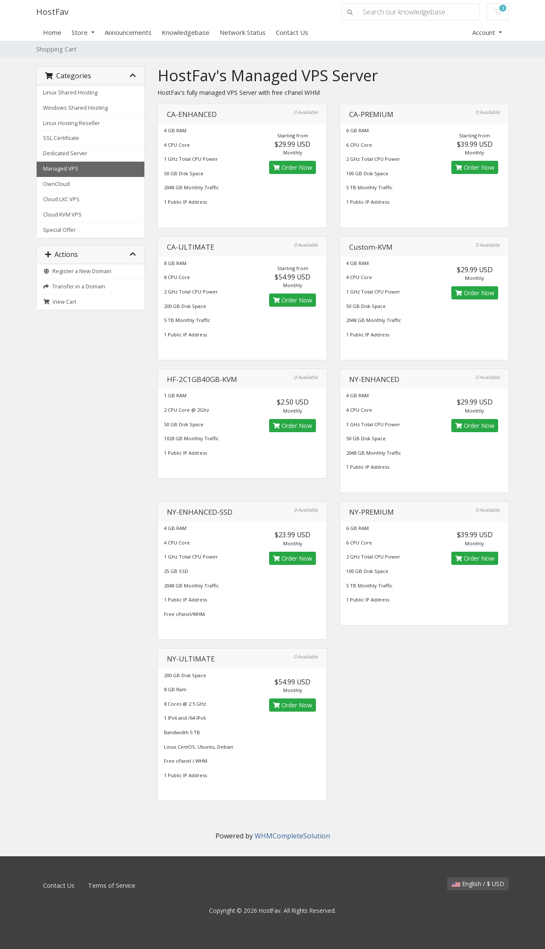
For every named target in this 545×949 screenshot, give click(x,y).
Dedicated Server (65, 153)
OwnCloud (56, 184)
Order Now (292, 167)
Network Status (243, 32)
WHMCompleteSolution (292, 836)
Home (52, 32)
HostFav (52, 11)
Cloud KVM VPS (62, 214)
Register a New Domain (77, 271)
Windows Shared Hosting (75, 107)
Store (80, 32)
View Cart (59, 301)
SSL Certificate (61, 138)
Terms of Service (111, 885)
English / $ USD (478, 884)
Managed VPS (60, 168)
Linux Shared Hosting (70, 92)
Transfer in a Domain (74, 286)
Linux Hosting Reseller (71, 123)
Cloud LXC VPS (61, 199)
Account (484, 32)
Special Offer (59, 230)
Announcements (128, 32)
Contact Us (292, 32)
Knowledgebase (185, 32)
